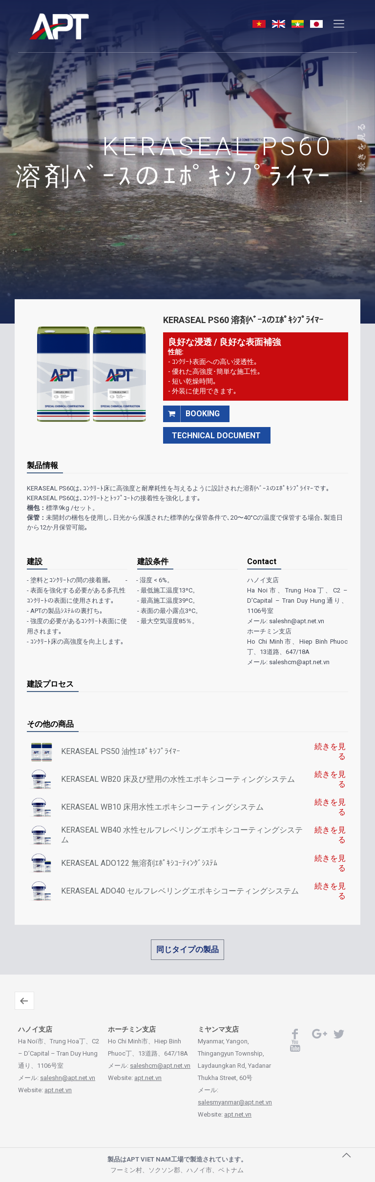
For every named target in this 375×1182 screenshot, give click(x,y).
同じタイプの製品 (187, 949)
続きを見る (361, 146)
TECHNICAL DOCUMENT (216, 435)
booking (191, 413)
